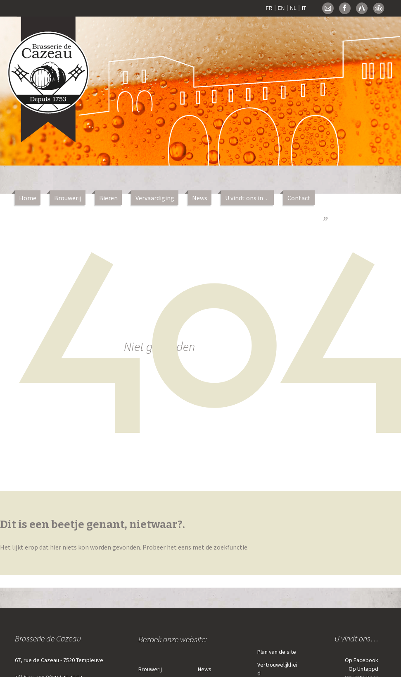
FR (269, 8)
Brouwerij (67, 198)
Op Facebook (361, 660)
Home (27, 198)
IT (304, 8)
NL (293, 8)
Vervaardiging (154, 198)
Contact (299, 198)
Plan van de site (276, 651)
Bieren (108, 198)
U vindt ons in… (247, 198)
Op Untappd (363, 668)
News (199, 198)
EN (281, 8)
